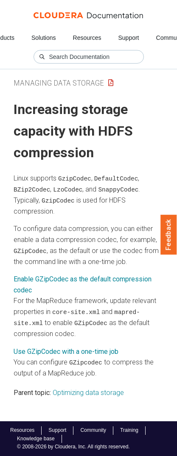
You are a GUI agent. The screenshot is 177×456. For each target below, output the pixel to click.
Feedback (169, 234)
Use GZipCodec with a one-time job (66, 350)
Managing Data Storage (59, 83)
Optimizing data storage (88, 391)
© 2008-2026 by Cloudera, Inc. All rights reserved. (73, 447)
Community (93, 430)
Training (129, 430)
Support (128, 37)
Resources (87, 37)
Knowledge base (36, 439)
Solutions (43, 37)
